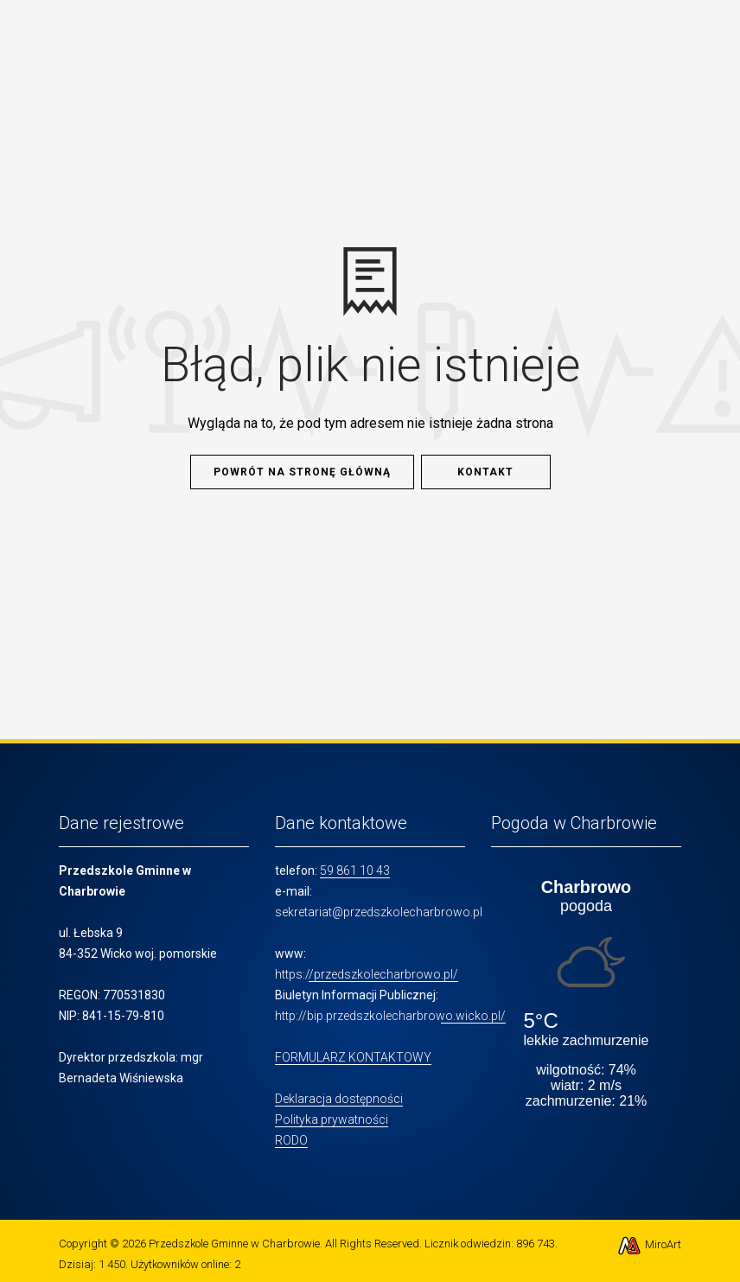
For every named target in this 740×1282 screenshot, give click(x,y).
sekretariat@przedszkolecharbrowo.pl (378, 912)
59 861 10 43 (355, 870)
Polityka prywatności (331, 1119)
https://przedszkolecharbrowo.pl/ (366, 974)
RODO (291, 1140)
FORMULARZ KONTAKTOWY (353, 1057)
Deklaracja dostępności (339, 1099)
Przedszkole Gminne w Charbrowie (234, 1243)
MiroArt (648, 1244)
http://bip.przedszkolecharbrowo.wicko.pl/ (390, 1016)
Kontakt (485, 472)
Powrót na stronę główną (302, 472)
